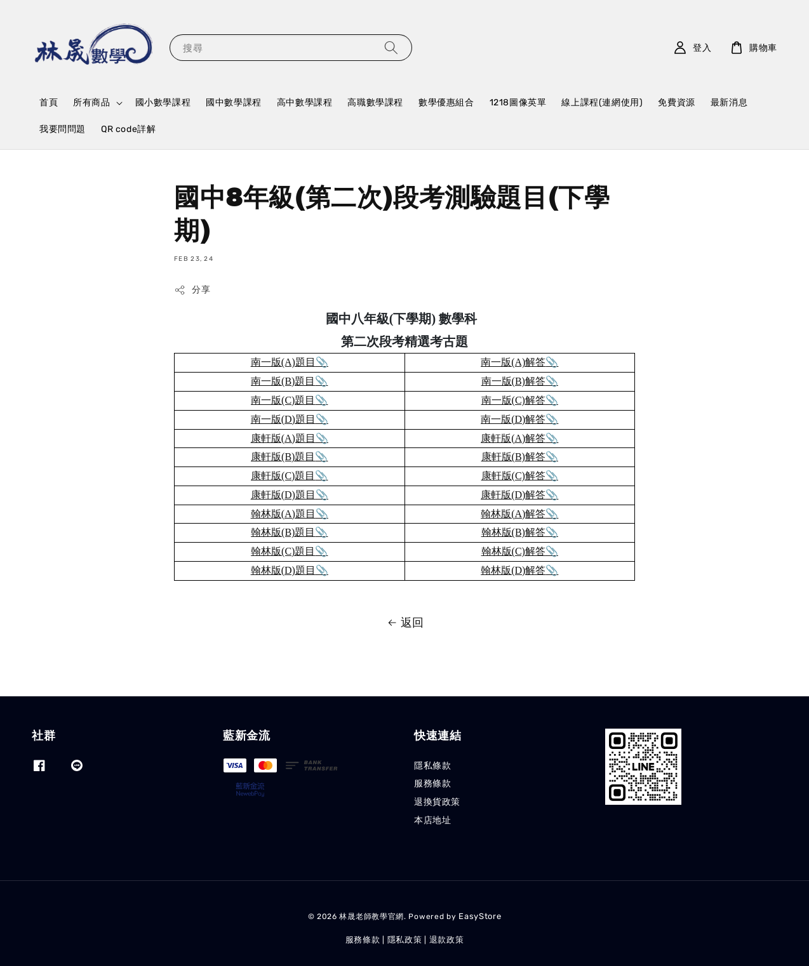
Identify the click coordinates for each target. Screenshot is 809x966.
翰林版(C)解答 (513, 551)
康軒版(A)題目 (283, 438)
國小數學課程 (163, 102)
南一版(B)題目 (283, 381)
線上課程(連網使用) (602, 102)
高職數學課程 (375, 102)
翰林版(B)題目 (283, 532)
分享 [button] (192, 290)
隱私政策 (404, 939)
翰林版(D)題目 (283, 570)
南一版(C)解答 (513, 400)
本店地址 (432, 820)
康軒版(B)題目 (283, 456)
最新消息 (729, 102)
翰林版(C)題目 (283, 551)
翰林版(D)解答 (513, 570)
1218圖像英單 (518, 102)
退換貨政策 (437, 802)
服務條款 (432, 783)
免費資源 (676, 102)
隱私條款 (432, 765)
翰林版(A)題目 (283, 513)
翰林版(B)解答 (513, 532)
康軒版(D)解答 (513, 494)
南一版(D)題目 (283, 419)
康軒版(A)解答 (513, 438)
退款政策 (446, 939)
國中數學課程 (234, 102)
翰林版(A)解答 (513, 513)
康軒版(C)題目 (283, 475)
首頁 (48, 102)
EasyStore (479, 916)
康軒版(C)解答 (513, 475)
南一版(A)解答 (513, 362)
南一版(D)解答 (513, 419)
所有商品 (91, 102)
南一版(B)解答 (513, 381)
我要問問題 (62, 129)
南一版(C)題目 (283, 400)
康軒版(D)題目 (283, 494)
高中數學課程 (305, 102)
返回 (404, 622)
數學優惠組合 (446, 102)
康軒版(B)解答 (513, 456)
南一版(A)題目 (283, 362)
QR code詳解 (128, 129)
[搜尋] (391, 47)
